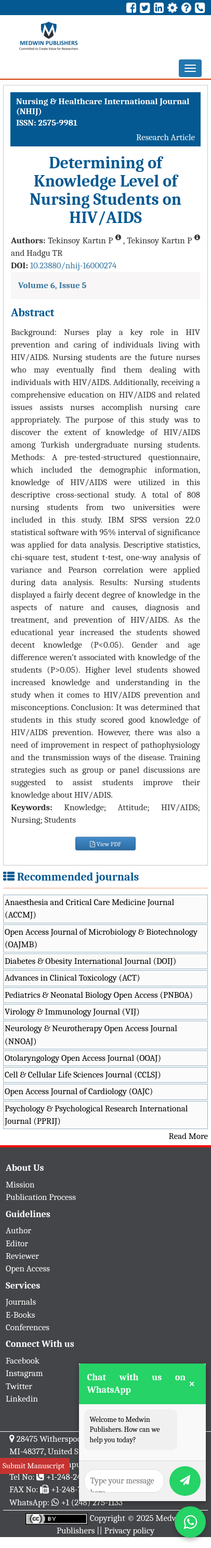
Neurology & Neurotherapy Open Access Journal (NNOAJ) (91, 1034)
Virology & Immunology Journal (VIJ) (72, 1012)
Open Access (28, 1268)
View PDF (105, 844)
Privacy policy (129, 1530)
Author (18, 1230)
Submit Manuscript (33, 1465)
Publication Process (41, 1197)
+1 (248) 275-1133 (91, 1502)
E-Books (20, 1315)
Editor (17, 1243)
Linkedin (22, 1399)
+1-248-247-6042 (76, 1477)
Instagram (24, 1373)
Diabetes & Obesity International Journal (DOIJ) (90, 961)
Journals (21, 1302)
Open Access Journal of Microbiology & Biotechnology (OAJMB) (101, 938)
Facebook (22, 1361)
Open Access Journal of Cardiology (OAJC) (79, 1091)
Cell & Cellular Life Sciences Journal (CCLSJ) (83, 1075)
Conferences (27, 1327)
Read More (188, 1136)
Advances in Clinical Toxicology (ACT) (72, 978)
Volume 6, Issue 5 (52, 285)
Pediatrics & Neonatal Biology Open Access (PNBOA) (99, 995)
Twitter (19, 1386)
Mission (20, 1185)
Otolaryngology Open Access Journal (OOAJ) (83, 1058)
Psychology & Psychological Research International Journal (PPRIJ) (96, 1115)
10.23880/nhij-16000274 (73, 265)
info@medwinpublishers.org (71, 1464)
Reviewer (22, 1256)
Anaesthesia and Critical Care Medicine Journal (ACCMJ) (89, 908)
